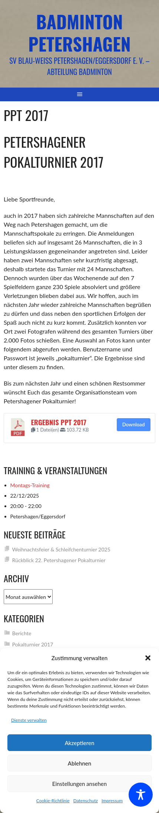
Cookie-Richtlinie (53, 800)
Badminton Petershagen (79, 32)
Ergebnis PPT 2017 (59, 422)
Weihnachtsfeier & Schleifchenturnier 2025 (61, 549)
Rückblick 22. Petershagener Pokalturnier (59, 560)
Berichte (22, 633)
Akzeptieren (80, 743)
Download (133, 424)
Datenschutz (85, 800)
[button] (148, 658)
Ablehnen (79, 763)
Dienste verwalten (29, 720)
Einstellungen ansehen (79, 783)
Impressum (112, 800)
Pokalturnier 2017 (32, 644)
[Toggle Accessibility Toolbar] (140, 794)
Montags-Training (30, 485)
